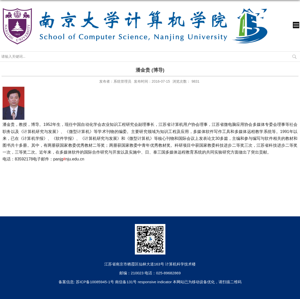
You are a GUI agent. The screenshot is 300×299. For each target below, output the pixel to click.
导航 (296, 25)
